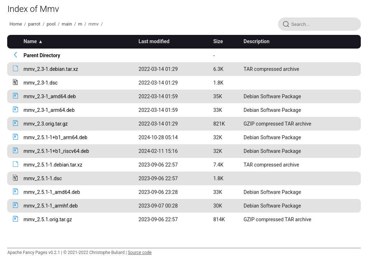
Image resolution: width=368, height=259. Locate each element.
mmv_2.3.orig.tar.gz (45, 124)
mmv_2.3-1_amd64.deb (49, 96)
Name (30, 41)
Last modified (154, 41)
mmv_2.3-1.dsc (40, 83)
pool (51, 24)
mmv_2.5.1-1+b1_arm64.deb (55, 137)
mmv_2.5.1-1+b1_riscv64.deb (56, 151)
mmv (93, 24)
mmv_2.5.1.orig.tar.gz (47, 219)
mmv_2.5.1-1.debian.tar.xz (52, 165)
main (67, 24)
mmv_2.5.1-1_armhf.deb (50, 206)
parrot (34, 24)
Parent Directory (41, 55)
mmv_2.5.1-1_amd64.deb (51, 192)
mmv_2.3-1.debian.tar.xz (50, 69)
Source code (140, 252)
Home (15, 24)
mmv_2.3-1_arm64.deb (48, 110)
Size (218, 41)
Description (257, 41)
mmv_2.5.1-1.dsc (42, 178)
